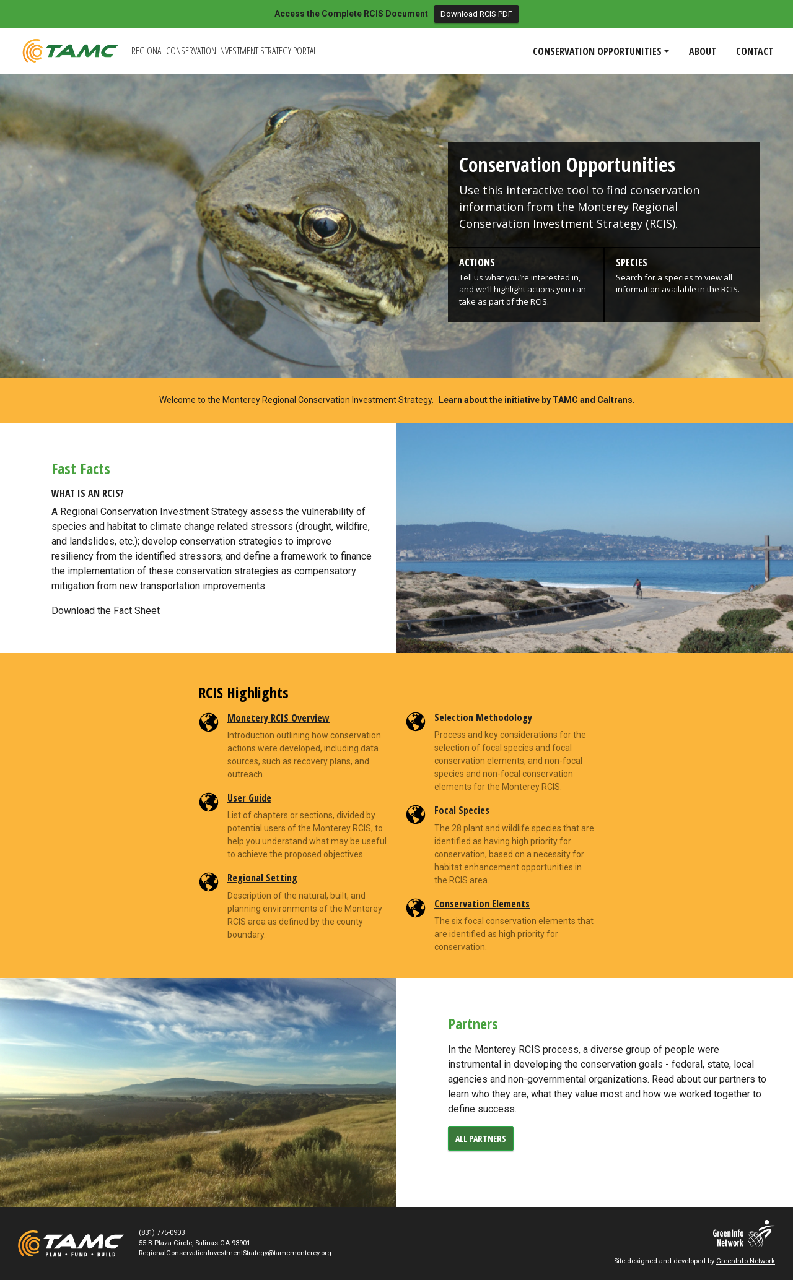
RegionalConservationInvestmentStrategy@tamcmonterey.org (235, 1253)
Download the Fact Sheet (105, 610)
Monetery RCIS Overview (278, 718)
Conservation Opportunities (567, 164)
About (702, 51)
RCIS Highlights (243, 693)
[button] (525, 282)
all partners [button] (480, 1138)
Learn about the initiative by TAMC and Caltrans (536, 400)
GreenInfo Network (745, 1261)
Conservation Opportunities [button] (597, 51)
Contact (754, 51)
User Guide (249, 798)
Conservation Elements (482, 903)
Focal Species (461, 810)
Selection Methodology (483, 717)
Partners (473, 1024)
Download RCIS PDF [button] (476, 14)
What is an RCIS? (87, 493)
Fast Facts (80, 469)
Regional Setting (262, 877)
